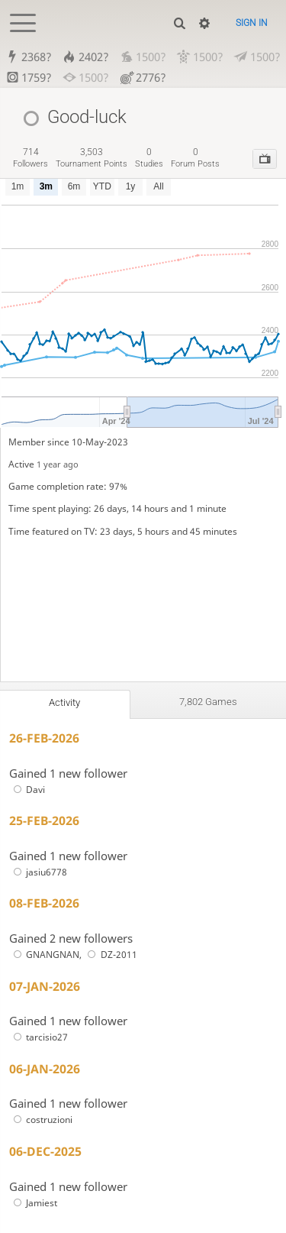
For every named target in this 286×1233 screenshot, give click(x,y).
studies (149, 158)
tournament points (91, 158)
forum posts (195, 158)
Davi (27, 789)
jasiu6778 (38, 872)
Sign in (252, 23)
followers (30, 158)
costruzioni (40, 1119)
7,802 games (208, 701)
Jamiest (33, 1202)
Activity (64, 702)
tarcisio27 (38, 1037)
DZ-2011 (110, 954)
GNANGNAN (44, 954)
